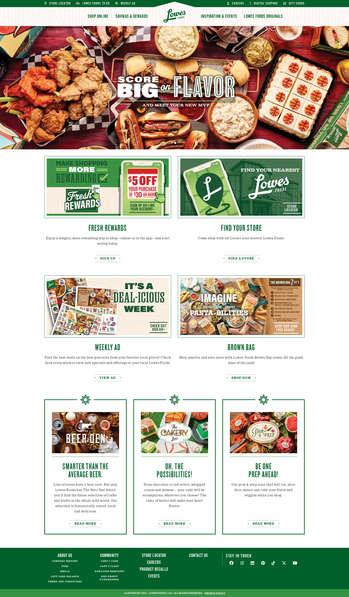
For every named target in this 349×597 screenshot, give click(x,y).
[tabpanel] (174, 87)
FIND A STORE (241, 258)
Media (65, 571)
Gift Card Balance (65, 576)
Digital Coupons (264, 3)
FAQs (65, 566)
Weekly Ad (125, 3)
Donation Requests (109, 571)
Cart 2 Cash (109, 561)
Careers (235, 3)
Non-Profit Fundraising (109, 578)
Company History (65, 561)
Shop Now (241, 378)
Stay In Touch (239, 555)
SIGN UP (108, 258)
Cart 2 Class (109, 566)
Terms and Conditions (65, 582)
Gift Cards (294, 3)
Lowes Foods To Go (93, 3)
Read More (264, 523)
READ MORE (86, 523)
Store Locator (57, 3)
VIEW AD (107, 378)
